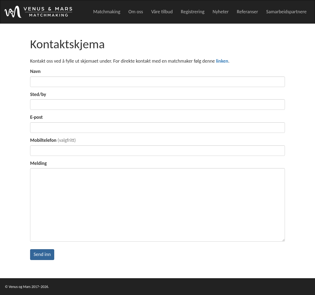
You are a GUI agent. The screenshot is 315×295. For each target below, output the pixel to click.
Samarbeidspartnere (286, 12)
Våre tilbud (162, 12)
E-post (36, 117)
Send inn (42, 254)
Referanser (247, 12)
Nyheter (221, 12)
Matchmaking (106, 12)
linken (222, 61)
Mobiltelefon (43, 140)
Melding (38, 163)
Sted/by (38, 94)
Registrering (192, 12)
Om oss (135, 12)
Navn (35, 71)
